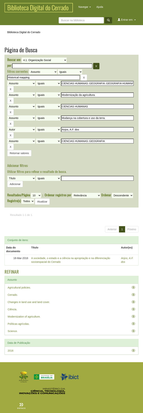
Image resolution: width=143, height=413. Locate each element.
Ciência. (12, 309)
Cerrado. (13, 294)
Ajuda (99, 6)
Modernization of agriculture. (24, 316)
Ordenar (106, 195)
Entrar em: (127, 19)
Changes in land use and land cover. (29, 302)
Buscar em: (14, 60)
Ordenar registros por (58, 195)
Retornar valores (19, 153)
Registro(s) (14, 201)
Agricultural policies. (19, 287)
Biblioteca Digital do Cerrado (23, 32)
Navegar (84, 6)
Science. (13, 331)
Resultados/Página (18, 195)
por (9, 65)
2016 (10, 350)
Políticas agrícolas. (19, 323)
